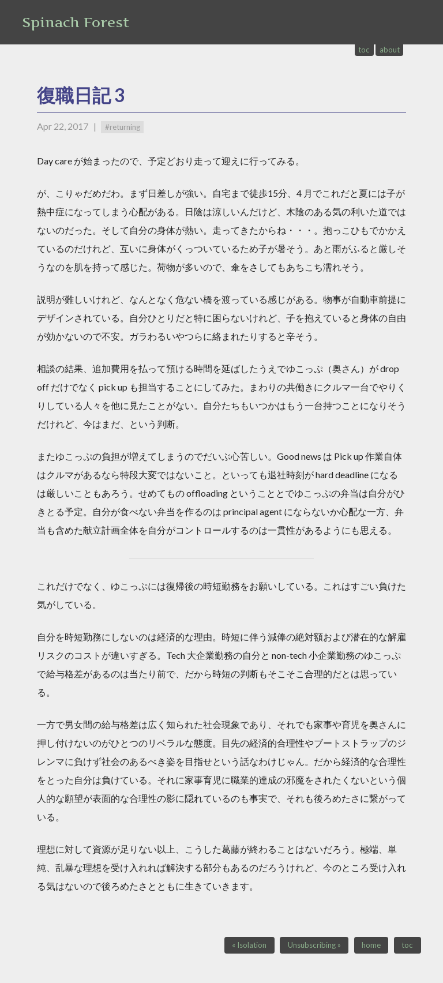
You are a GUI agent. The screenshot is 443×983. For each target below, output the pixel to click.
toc (364, 49)
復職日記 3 (81, 95)
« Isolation (249, 945)
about (390, 49)
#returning (122, 127)
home (371, 945)
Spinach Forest (75, 22)
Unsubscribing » (314, 945)
